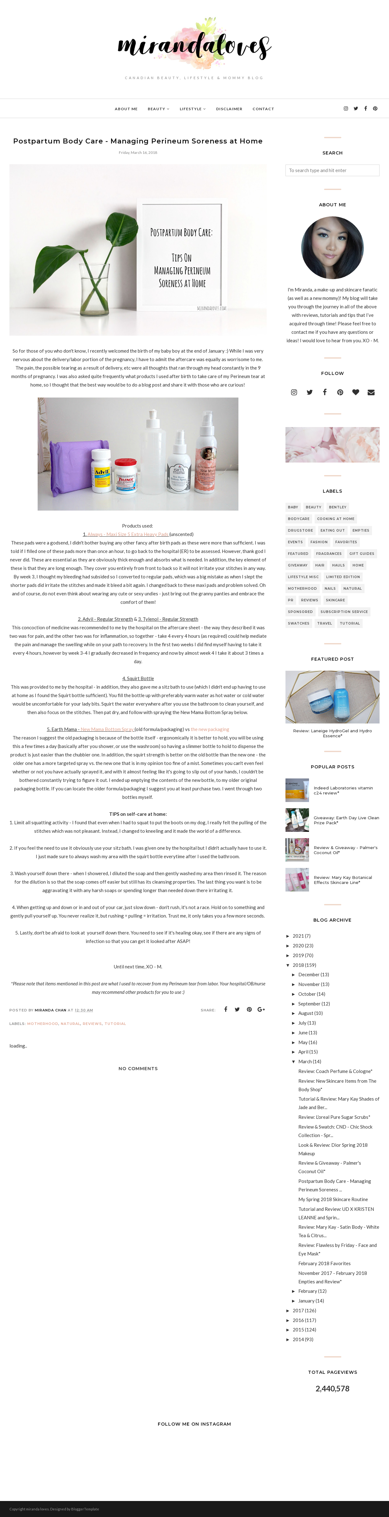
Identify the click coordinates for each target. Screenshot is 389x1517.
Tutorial (115, 1023)
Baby (293, 507)
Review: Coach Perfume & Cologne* (335, 1071)
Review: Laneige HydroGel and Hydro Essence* (332, 733)
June (303, 1032)
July (302, 1023)
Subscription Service (344, 612)
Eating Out (333, 530)
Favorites (346, 542)
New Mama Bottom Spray (107, 729)
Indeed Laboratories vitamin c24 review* (343, 790)
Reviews (92, 1023)
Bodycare (299, 519)
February (307, 1291)
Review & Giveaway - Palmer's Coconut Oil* (346, 850)
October (307, 994)
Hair (320, 565)
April (303, 1051)
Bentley (338, 507)
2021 (298, 936)
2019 (298, 955)
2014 (298, 1339)
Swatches (299, 623)
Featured (298, 554)
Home (358, 565)
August (305, 1013)
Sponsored (300, 612)
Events (295, 542)
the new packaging (209, 729)
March (305, 1061)
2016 (298, 1320)
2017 (298, 1310)
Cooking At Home (335, 519)
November (309, 984)
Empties (361, 530)
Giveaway (298, 565)
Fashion (319, 542)
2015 (298, 1329)
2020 (298, 945)
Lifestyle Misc (303, 577)
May (303, 1042)
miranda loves (37, 1509)
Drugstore (300, 530)
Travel (324, 623)
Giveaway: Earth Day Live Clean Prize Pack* (346, 820)
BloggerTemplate (85, 1509)
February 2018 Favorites (324, 1263)
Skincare (335, 600)
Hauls (338, 565)
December (309, 974)
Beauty (314, 507)
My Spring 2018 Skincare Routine (333, 1199)
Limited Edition (343, 577)
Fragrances (329, 554)
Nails (330, 589)
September (309, 1003)
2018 (298, 965)
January (306, 1300)
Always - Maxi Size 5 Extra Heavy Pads (128, 534)
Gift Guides (362, 554)
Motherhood (42, 1023)
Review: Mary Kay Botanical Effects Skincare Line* (343, 880)
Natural (70, 1023)
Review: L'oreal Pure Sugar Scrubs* (334, 1117)
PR (291, 600)
